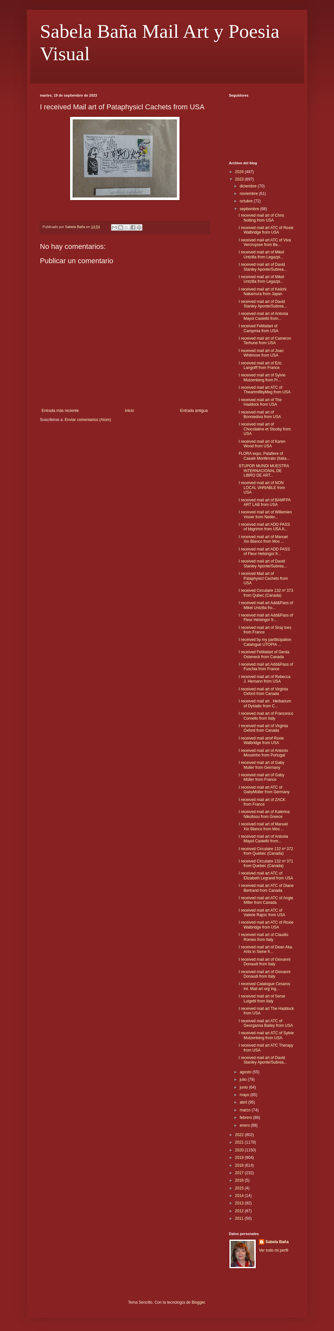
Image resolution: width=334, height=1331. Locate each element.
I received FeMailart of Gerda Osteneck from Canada (264, 654)
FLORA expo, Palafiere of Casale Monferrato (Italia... (264, 455)
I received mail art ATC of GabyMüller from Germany (264, 789)
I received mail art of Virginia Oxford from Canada (263, 691)
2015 (240, 1188)
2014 (240, 1195)
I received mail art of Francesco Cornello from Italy (266, 715)
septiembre (250, 209)
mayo (245, 1095)
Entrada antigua (194, 410)
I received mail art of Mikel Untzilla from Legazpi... (261, 254)
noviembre (249, 193)
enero (245, 1125)
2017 (240, 1173)
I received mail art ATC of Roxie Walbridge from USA (266, 230)
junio (244, 1087)
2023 (240, 179)
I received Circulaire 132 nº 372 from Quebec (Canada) (266, 851)
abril (244, 1102)
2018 (240, 1165)
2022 (240, 1135)
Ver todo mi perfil (273, 1250)
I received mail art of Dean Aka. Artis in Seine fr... (266, 949)
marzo (246, 1110)
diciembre (248, 186)
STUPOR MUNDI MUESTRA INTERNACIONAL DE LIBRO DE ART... (264, 471)
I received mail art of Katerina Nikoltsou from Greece (264, 814)
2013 (240, 1203)
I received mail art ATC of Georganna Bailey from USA (266, 1023)
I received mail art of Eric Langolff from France (260, 365)
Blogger (198, 1302)
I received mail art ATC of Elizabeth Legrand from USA (266, 875)
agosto (246, 1072)
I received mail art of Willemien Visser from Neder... (265, 514)
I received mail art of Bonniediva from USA (260, 414)
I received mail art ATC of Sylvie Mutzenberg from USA (266, 1035)
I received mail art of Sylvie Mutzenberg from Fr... (262, 377)
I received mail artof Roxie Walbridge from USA (261, 740)
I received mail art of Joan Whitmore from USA (261, 353)
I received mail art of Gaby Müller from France (261, 777)
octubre (247, 201)
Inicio (129, 410)
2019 (240, 1157)
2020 (240, 1150)
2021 (240, 1142)
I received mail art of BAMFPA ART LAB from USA (264, 502)
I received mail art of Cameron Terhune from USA (265, 340)
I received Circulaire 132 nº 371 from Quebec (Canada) (266, 863)
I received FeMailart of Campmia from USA (258, 328)
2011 (240, 1218)
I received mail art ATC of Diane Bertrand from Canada (266, 887)
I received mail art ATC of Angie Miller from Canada (266, 900)
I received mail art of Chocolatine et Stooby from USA (265, 429)
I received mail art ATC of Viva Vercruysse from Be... (265, 242)
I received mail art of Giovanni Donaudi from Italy (264, 961)
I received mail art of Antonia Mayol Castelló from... (263, 315)
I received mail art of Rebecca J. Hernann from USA (264, 679)
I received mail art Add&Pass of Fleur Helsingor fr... (266, 617)
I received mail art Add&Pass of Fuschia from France (266, 666)
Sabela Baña (277, 1242)
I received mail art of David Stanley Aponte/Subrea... (263, 266)
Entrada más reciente (60, 410)
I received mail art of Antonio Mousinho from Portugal (263, 752)
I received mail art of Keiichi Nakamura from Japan (262, 291)
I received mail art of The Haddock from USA (260, 402)
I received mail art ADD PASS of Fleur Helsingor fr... (264, 551)
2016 (240, 1180)
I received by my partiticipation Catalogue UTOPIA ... (265, 641)
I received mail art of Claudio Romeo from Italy (263, 937)
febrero (246, 1117)
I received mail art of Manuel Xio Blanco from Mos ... (263, 539)
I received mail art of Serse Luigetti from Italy (262, 998)
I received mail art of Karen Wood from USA (262, 443)
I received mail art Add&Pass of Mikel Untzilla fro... (266, 605)
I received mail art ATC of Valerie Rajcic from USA (262, 912)
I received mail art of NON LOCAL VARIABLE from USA (262, 488)
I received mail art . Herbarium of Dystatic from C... (265, 703)
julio (244, 1079)
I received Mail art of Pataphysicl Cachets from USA (263, 578)
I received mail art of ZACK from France (262, 802)
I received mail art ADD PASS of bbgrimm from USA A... (264, 526)
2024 (240, 172)
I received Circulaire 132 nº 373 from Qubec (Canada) (266, 592)
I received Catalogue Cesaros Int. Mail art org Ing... (264, 986)
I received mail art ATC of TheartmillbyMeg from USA (264, 389)
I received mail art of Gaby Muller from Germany (261, 764)
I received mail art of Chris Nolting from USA (261, 217)
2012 (240, 1211)
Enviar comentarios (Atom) (88, 419)
